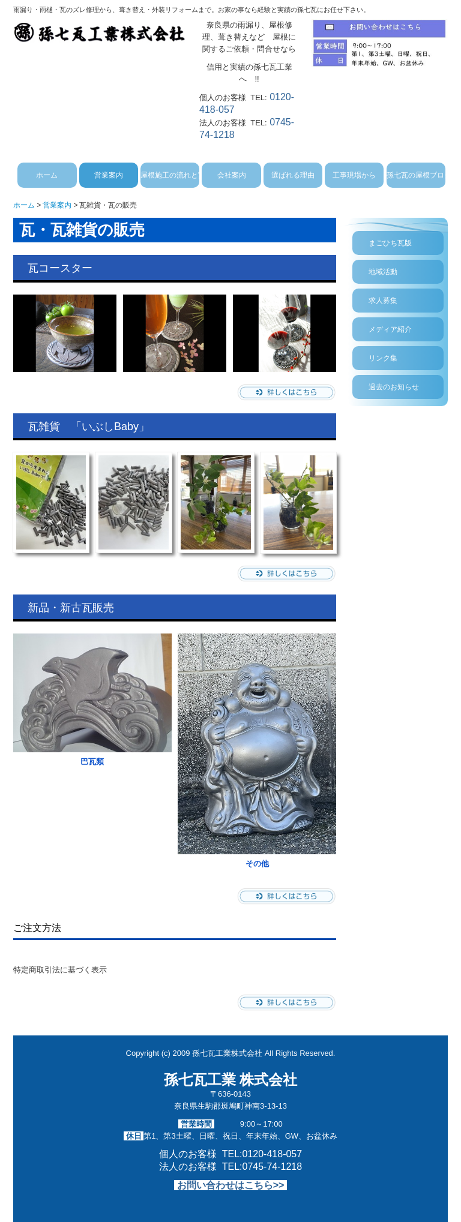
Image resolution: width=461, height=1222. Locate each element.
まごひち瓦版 (390, 243)
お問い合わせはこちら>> (230, 1185)
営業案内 (108, 175)
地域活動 (383, 272)
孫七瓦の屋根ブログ (416, 175)
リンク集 (383, 358)
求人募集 (383, 300)
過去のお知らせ (394, 387)
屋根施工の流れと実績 (169, 175)
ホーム (47, 175)
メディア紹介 (390, 329)
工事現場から (354, 175)
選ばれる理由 (293, 175)
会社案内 (231, 175)
